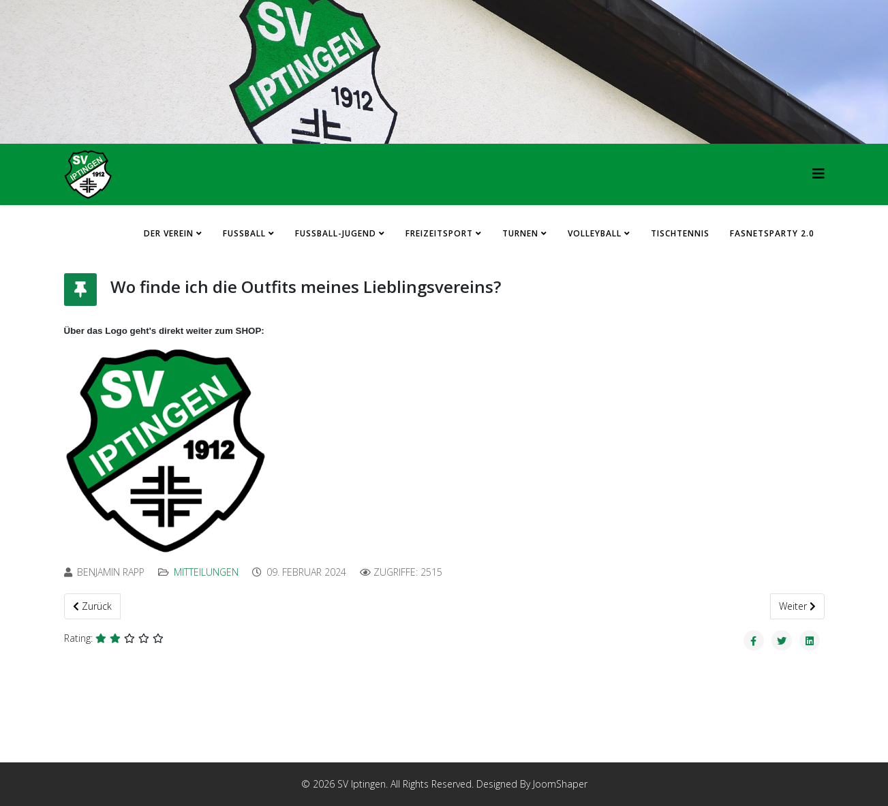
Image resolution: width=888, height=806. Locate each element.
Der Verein (169, 233)
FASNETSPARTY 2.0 (772, 233)
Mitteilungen (206, 571)
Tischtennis (680, 233)
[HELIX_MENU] (818, 173)
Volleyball (595, 233)
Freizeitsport (439, 233)
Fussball (244, 233)
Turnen (520, 233)
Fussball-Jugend (335, 233)
